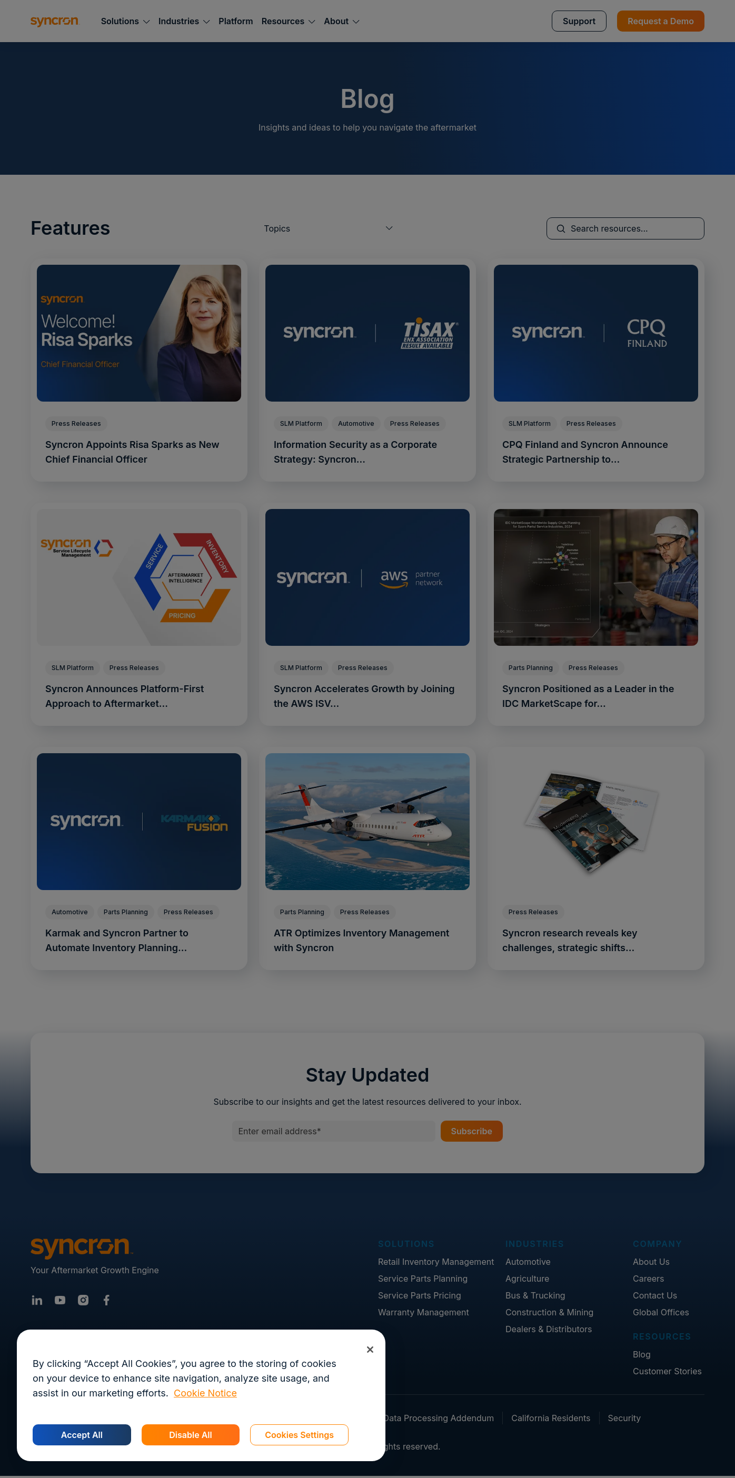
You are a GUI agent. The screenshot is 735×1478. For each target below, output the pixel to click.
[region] (201, 1395)
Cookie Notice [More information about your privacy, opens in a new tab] (205, 1393)
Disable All (190, 1435)
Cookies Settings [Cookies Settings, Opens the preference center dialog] (299, 1435)
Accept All (82, 1435)
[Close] (370, 1349)
